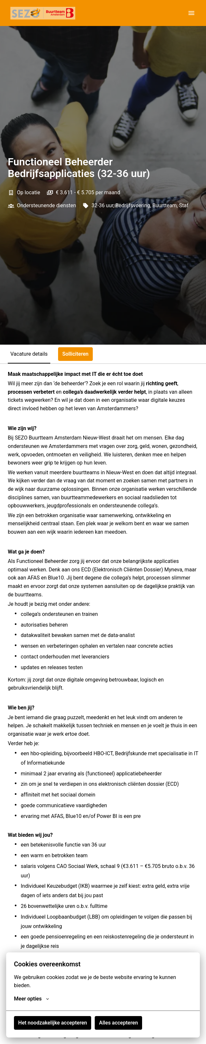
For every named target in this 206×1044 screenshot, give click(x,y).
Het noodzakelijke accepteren (52, 1023)
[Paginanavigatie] (191, 12)
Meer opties (31, 999)
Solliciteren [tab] (75, 354)
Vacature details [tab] (29, 354)
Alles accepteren (118, 1023)
